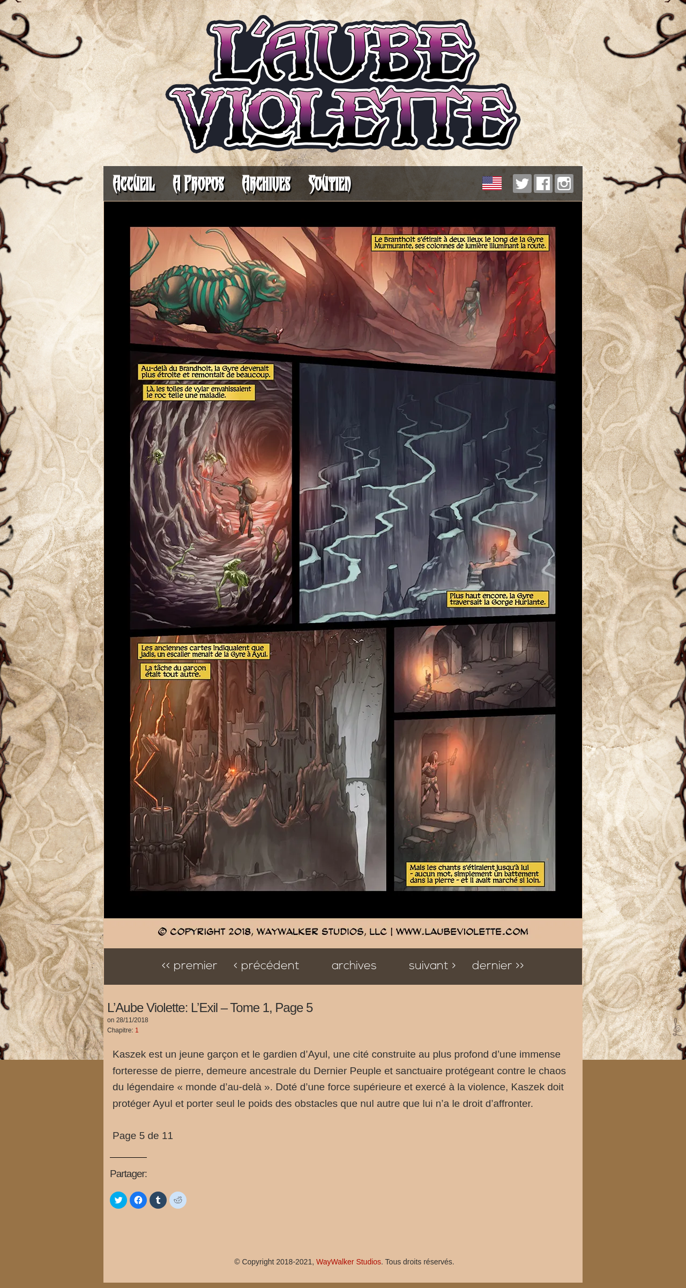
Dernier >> (498, 966)
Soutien (329, 183)
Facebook (543, 183)
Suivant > (432, 966)
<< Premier (190, 966)
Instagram (564, 183)
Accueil (133, 183)
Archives (266, 183)
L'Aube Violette (343, 85)
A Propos (198, 183)
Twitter (522, 183)
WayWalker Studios (348, 1261)
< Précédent (267, 966)
